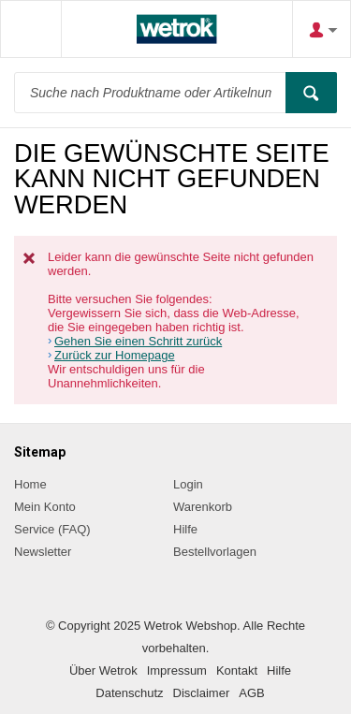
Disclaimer (201, 693)
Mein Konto (45, 507)
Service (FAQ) (52, 529)
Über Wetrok (103, 670)
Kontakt (236, 670)
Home (30, 484)
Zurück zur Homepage (114, 355)
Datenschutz (129, 693)
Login (188, 484)
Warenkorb (202, 507)
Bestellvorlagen (214, 552)
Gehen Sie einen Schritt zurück (138, 341)
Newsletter (42, 552)
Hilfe (185, 529)
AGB (251, 693)
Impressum (177, 670)
